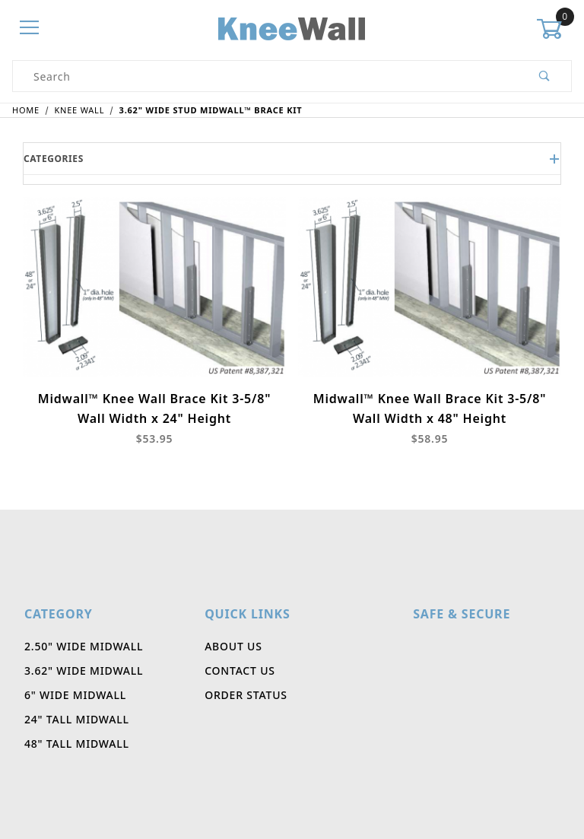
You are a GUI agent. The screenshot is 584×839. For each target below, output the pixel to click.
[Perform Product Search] (545, 76)
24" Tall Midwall (76, 719)
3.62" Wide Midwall (83, 670)
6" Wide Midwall (75, 695)
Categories (292, 158)
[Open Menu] (30, 28)
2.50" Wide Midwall (83, 646)
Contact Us (240, 670)
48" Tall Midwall (76, 743)
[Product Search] (266, 76)
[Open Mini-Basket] (554, 29)
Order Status (246, 695)
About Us (233, 646)
